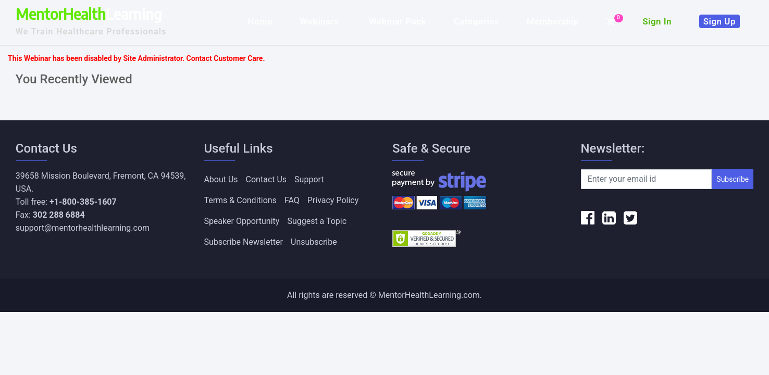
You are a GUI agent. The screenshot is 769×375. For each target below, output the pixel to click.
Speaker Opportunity (241, 221)
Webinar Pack (397, 21)
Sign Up (719, 21)
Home (259, 21)
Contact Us (266, 179)
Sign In (657, 21)
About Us (221, 179)
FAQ (292, 200)
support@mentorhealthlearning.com (83, 228)
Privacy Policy (333, 200)
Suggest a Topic (316, 221)
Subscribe (732, 179)
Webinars (320, 21)
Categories (477, 21)
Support (309, 179)
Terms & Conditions (240, 200)
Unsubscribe (314, 242)
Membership (553, 21)
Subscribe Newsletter (243, 242)
